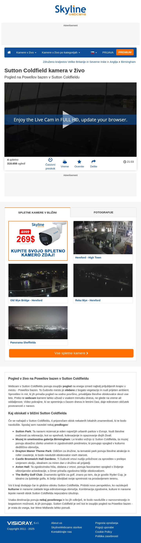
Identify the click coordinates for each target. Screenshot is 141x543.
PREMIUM (124, 52)
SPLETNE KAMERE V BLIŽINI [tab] (37, 212)
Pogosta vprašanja (106, 522)
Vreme (65, 164)
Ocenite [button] (79, 164)
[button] (94, 52)
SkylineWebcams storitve (66, 527)
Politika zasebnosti (106, 536)
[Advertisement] (70, 36)
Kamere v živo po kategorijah (61, 52)
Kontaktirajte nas (61, 531)
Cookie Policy (103, 531)
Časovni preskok (50, 164)
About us (56, 522)
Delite (93, 164)
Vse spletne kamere (71, 353)
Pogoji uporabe (104, 527)
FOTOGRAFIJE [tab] (103, 212)
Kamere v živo (26, 52)
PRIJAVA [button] (107, 52)
